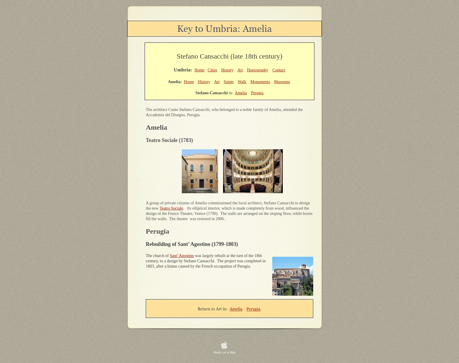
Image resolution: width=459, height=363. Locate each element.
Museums (282, 82)
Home (199, 70)
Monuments (260, 82)
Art (240, 70)
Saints (229, 82)
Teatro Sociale (171, 208)
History (227, 70)
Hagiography (257, 70)
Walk (242, 82)
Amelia (241, 93)
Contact (279, 70)
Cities (212, 70)
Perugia (257, 93)
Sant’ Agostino (182, 256)
